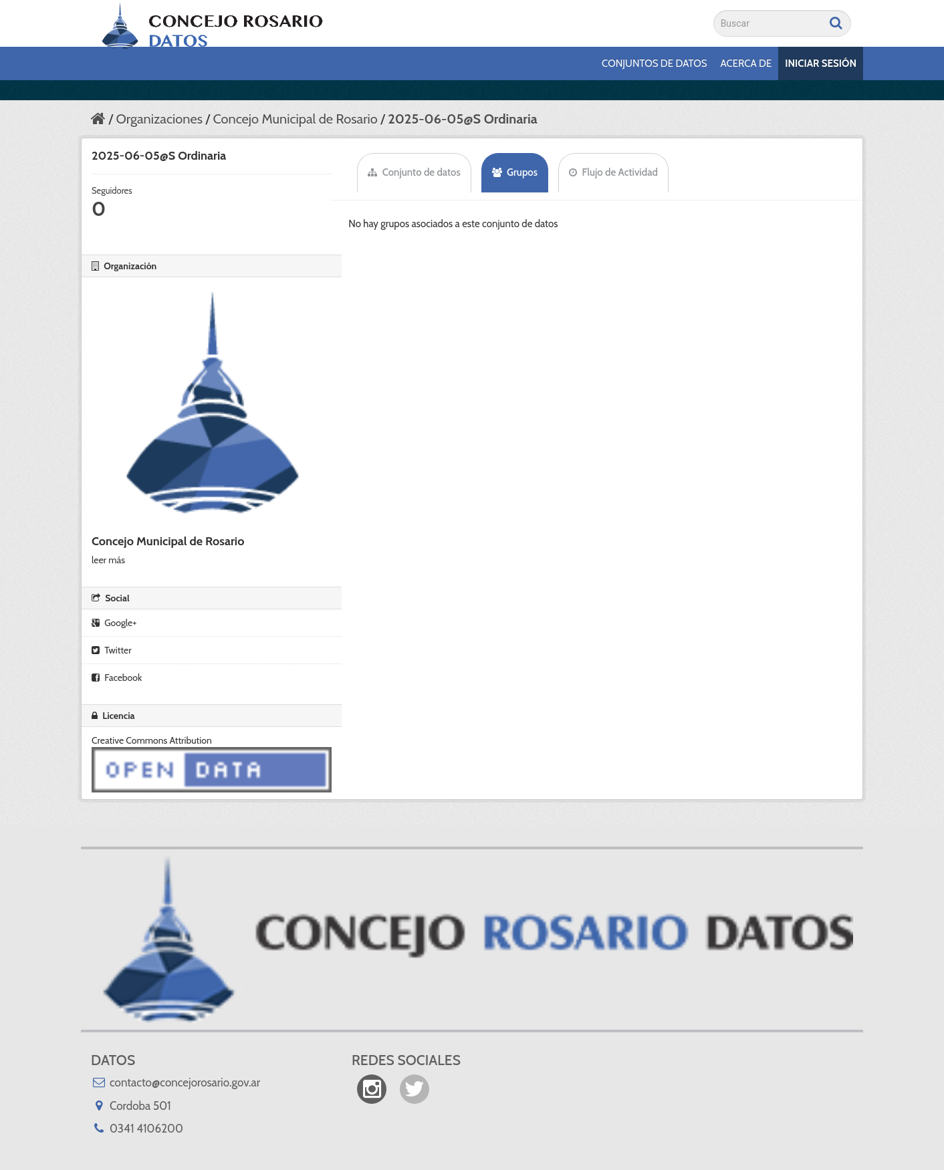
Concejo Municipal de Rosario (295, 119)
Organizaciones (159, 119)
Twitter (112, 650)
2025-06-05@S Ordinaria (463, 119)
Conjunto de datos (414, 172)
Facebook (117, 678)
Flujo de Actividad (613, 172)
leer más (108, 560)
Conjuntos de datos (654, 63)
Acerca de (746, 63)
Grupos (515, 172)
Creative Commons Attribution (152, 740)
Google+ (114, 623)
